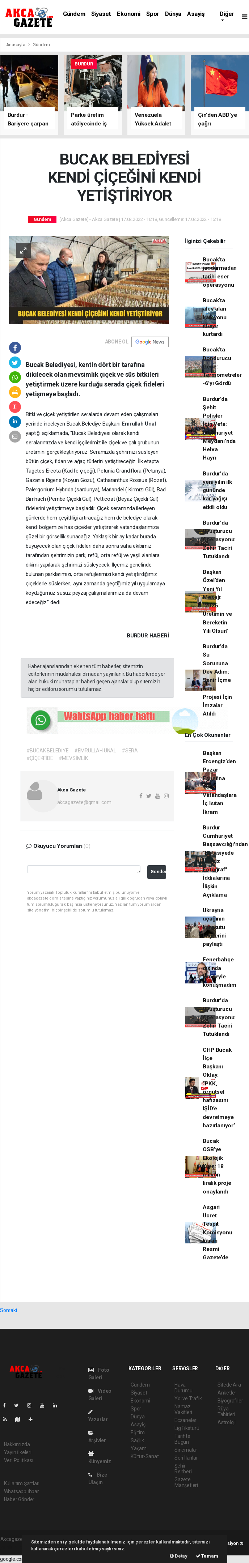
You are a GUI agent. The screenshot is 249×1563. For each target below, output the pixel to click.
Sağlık (137, 1440)
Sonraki (8, 1310)
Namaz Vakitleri (183, 1409)
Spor (152, 13)
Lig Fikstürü (186, 1428)
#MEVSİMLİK (73, 758)
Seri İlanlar (186, 1458)
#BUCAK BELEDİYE (47, 750)
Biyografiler (230, 1401)
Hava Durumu (183, 1387)
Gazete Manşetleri (186, 1482)
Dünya (173, 13)
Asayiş (195, 13)
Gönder (158, 871)
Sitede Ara (229, 1385)
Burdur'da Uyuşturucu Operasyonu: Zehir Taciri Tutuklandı (219, 540)
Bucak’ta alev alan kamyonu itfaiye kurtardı (215, 317)
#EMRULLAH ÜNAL (95, 750)
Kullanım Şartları (22, 1483)
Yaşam (139, 1448)
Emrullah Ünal (139, 423)
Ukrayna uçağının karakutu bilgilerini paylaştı (214, 927)
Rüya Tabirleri (226, 1411)
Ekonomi (128, 13)
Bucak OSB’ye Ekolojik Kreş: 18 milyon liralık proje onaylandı (217, 1166)
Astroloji (227, 1422)
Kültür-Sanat (145, 1456)
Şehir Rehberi (183, 1468)
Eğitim (138, 1432)
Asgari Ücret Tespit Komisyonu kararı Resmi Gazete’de (217, 1232)
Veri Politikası (18, 1460)
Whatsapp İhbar (21, 1491)
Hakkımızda (17, 1444)
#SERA (130, 750)
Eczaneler (185, 1420)
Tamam (207, 1556)
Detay (178, 1556)
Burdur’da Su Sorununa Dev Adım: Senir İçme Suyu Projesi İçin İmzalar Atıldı (217, 680)
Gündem (74, 13)
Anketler (227, 1393)
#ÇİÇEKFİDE (39, 758)
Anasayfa (16, 44)
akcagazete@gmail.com (84, 802)
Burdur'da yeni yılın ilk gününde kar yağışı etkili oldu (217, 490)
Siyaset (101, 13)
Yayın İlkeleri (17, 1452)
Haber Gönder (19, 1499)
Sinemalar (185, 1450)
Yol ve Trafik (188, 1398)
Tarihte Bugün (182, 1439)
